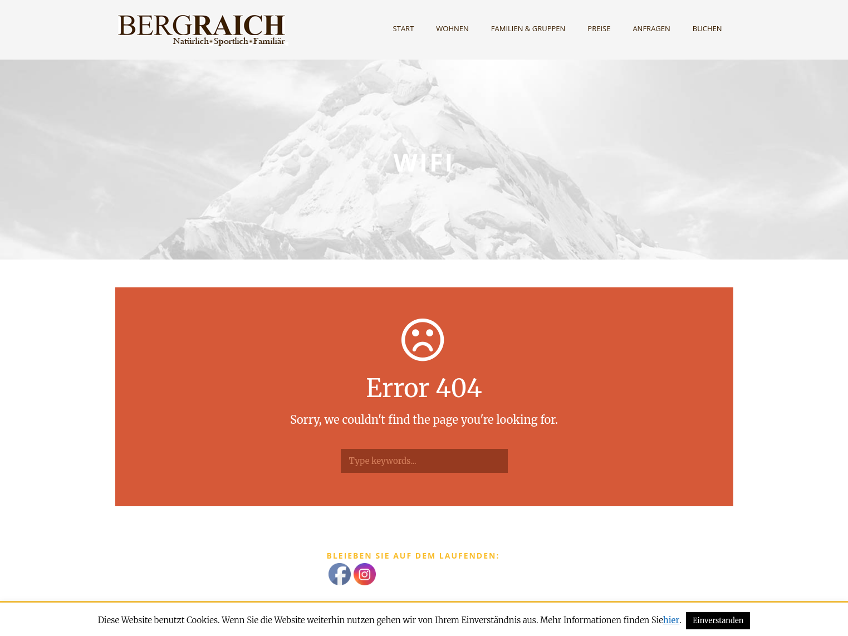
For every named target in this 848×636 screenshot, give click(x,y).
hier (671, 620)
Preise (598, 28)
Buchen (707, 28)
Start (403, 28)
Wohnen (452, 28)
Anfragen (651, 28)
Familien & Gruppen (528, 28)
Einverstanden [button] (718, 620)
